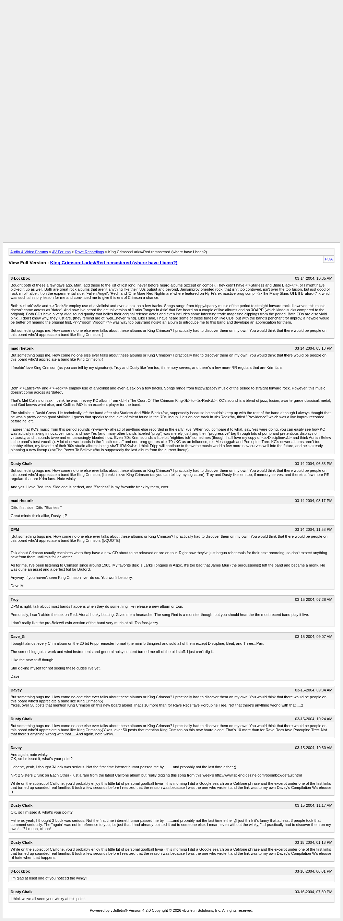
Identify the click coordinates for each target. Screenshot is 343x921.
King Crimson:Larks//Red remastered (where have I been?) (113, 262)
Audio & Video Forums (29, 252)
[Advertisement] (171, 18)
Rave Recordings (89, 252)
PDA (329, 259)
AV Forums (61, 252)
